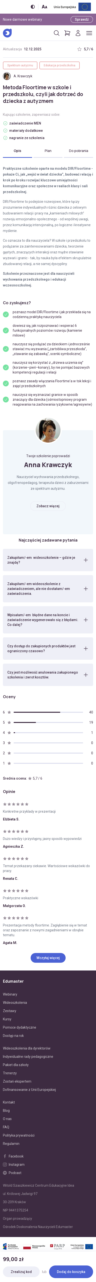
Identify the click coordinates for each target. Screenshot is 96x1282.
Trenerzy (10, 1073)
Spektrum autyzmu (20, 65)
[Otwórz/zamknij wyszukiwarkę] (56, 33)
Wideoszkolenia (15, 1003)
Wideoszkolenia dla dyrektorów (27, 1048)
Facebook (13, 1156)
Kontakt (9, 1102)
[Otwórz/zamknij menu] (89, 33)
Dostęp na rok (13, 1036)
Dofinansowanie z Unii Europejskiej (29, 1090)
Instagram (14, 1164)
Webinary (10, 994)
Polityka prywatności (19, 1135)
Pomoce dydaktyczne (19, 1027)
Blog (6, 1111)
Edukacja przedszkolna (59, 65)
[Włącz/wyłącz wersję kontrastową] (33, 7)
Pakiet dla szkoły (16, 1065)
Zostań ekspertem (17, 1081)
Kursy (7, 1019)
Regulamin (11, 1144)
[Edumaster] (7, 33)
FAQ (6, 1127)
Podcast (12, 1173)
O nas (7, 1119)
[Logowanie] (78, 33)
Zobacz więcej (48, 506)
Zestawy (9, 1011)
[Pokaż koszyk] (67, 33)
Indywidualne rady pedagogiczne (28, 1057)
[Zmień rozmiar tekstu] (44, 7)
